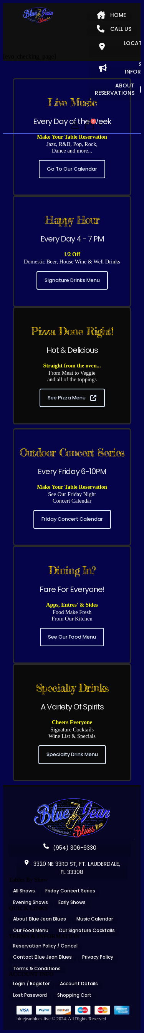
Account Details (79, 983)
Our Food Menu (30, 930)
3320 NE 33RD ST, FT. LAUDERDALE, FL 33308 (72, 868)
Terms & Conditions (37, 968)
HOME (111, 15)
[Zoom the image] (72, 801)
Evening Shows (30, 902)
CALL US (114, 29)
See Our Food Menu (72, 637)
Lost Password (30, 995)
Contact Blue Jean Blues (42, 957)
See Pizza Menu (72, 397)
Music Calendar (94, 919)
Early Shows (72, 902)
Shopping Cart (74, 995)
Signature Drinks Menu (72, 280)
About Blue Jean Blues (39, 919)
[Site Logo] (38, 15)
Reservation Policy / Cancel (45, 945)
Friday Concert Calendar (72, 519)
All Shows (24, 890)
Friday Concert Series (70, 890)
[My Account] (74, 125)
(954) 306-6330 (69, 848)
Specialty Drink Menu (72, 754)
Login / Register (31, 983)
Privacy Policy (97, 957)
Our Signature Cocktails (87, 930)
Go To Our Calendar (72, 169)
